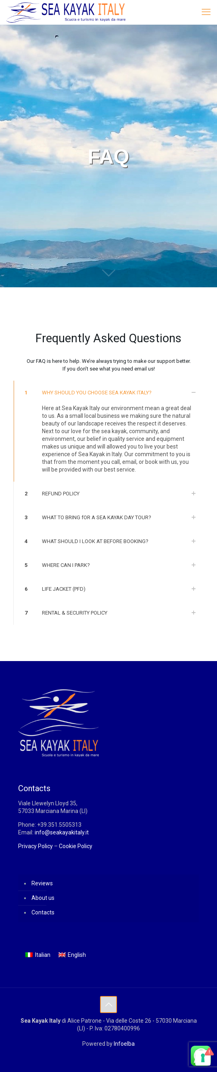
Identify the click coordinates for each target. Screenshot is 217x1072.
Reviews (42, 883)
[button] (108, 431)
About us (42, 898)
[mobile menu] (206, 12)
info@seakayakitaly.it (62, 832)
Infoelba (124, 1043)
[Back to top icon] (108, 1004)
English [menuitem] (77, 955)
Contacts (42, 912)
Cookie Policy (75, 846)
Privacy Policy (35, 846)
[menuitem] (37, 955)
